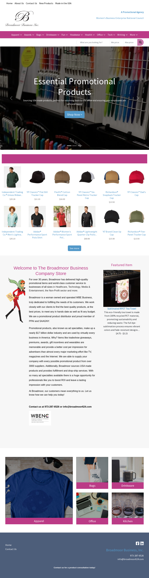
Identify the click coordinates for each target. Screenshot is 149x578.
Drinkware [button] (51, 34)
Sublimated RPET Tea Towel (121, 308)
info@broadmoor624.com (131, 559)
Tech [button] (110, 34)
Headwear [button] (75, 34)
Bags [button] (38, 34)
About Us (19, 3)
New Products (46, 3)
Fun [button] (63, 34)
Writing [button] (121, 34)
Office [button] (100, 34)
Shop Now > (74, 114)
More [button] (132, 34)
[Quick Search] (93, 42)
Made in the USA (63, 3)
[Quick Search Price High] (130, 42)
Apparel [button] (15, 34)
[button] (11, 98)
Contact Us (31, 3)
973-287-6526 (137, 555)
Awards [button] (27, 34)
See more (74, 248)
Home (9, 3)
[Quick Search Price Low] (117, 42)
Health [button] (88, 34)
